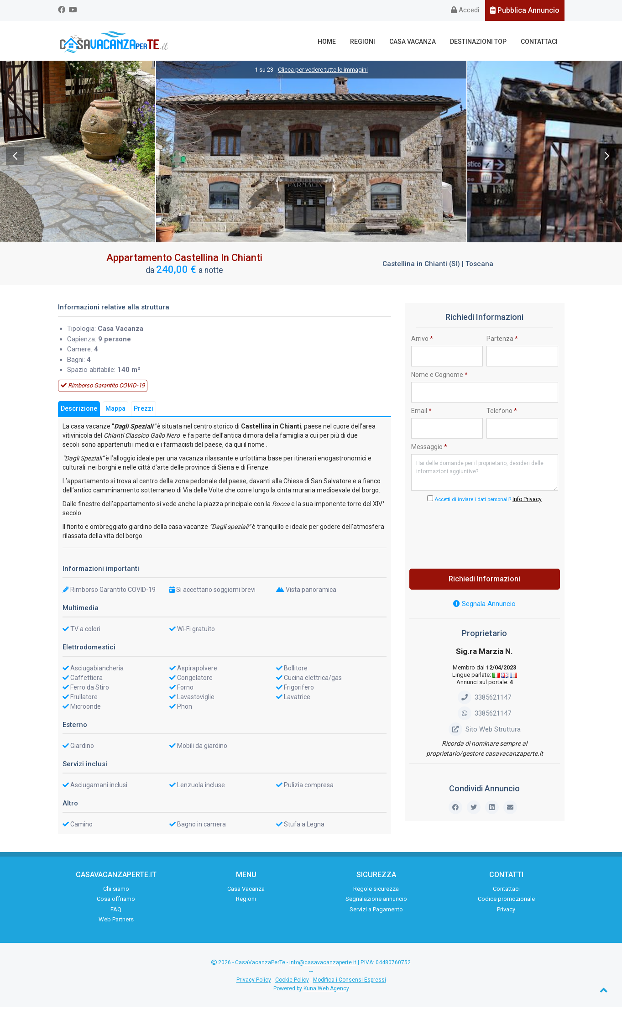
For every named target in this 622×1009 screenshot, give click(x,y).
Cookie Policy (292, 982)
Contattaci (540, 41)
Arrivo (422, 340)
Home (331, 41)
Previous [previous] (15, 158)
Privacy (506, 911)
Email (421, 412)
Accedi (465, 10)
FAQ (115, 911)
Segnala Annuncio (484, 606)
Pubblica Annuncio (524, 10)
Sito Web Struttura (485, 731)
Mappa (115, 410)
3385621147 (484, 699)
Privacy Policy (253, 982)
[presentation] (484, 535)
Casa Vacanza (415, 41)
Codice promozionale (506, 901)
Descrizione (79, 410)
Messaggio (429, 448)
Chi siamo (116, 890)
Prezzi (143, 410)
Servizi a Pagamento (376, 911)
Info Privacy (527, 501)
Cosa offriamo (116, 901)
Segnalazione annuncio (376, 901)
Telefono (501, 412)
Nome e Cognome (439, 376)
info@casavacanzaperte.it (322, 964)
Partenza (502, 340)
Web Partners (116, 921)
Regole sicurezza (376, 890)
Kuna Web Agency (326, 991)
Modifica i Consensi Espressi (349, 982)
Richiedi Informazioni (484, 581)
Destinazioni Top (480, 41)
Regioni (366, 41)
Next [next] (607, 158)
